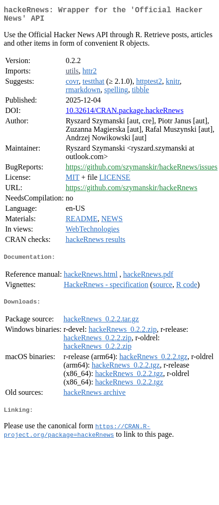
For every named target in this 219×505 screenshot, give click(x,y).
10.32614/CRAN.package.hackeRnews (124, 114)
